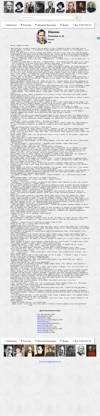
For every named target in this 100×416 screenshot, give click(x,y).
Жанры (64, 25)
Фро (38, 370)
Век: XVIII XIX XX (81, 25)
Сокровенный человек (44, 372)
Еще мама (40, 367)
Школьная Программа (45, 25)
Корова (39, 377)
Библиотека (10, 25)
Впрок (39, 369)
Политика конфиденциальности (50, 414)
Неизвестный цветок (44, 381)
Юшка (39, 374)
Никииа (39, 383)
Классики (25, 25)
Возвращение (41, 379)
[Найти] (77, 18)
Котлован (40, 385)
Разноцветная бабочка (45, 376)
